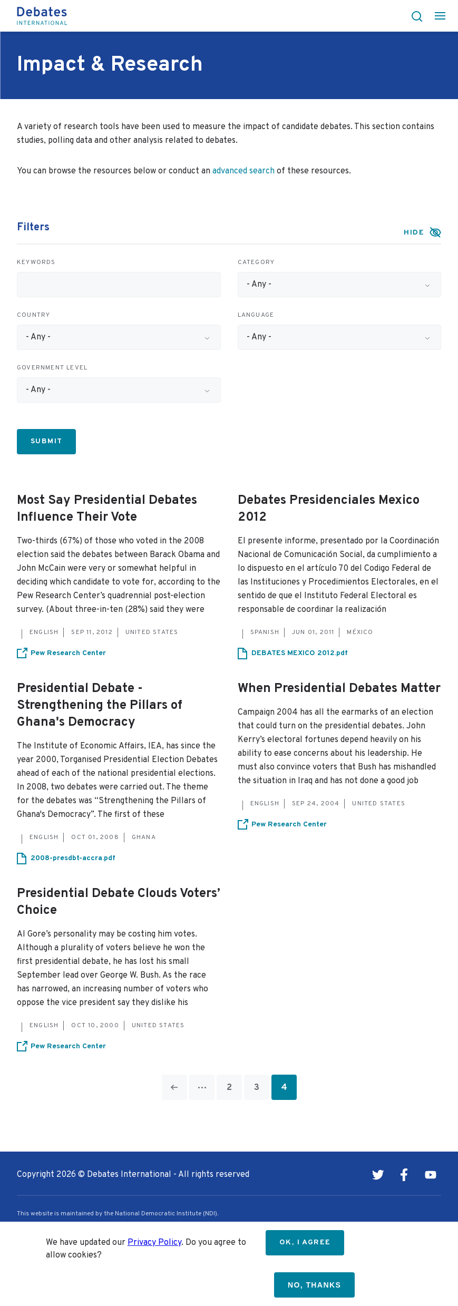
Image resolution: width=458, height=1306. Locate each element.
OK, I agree (304, 1242)
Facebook (404, 1174)
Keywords (36, 262)
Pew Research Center (68, 653)
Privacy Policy (154, 1242)
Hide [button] (414, 232)
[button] (414, 16)
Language (256, 315)
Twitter (377, 1174)
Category (256, 262)
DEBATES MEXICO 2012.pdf (299, 653)
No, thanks (314, 1285)
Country (33, 315)
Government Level (52, 368)
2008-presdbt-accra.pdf (73, 858)
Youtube (430, 1174)
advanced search (243, 171)
